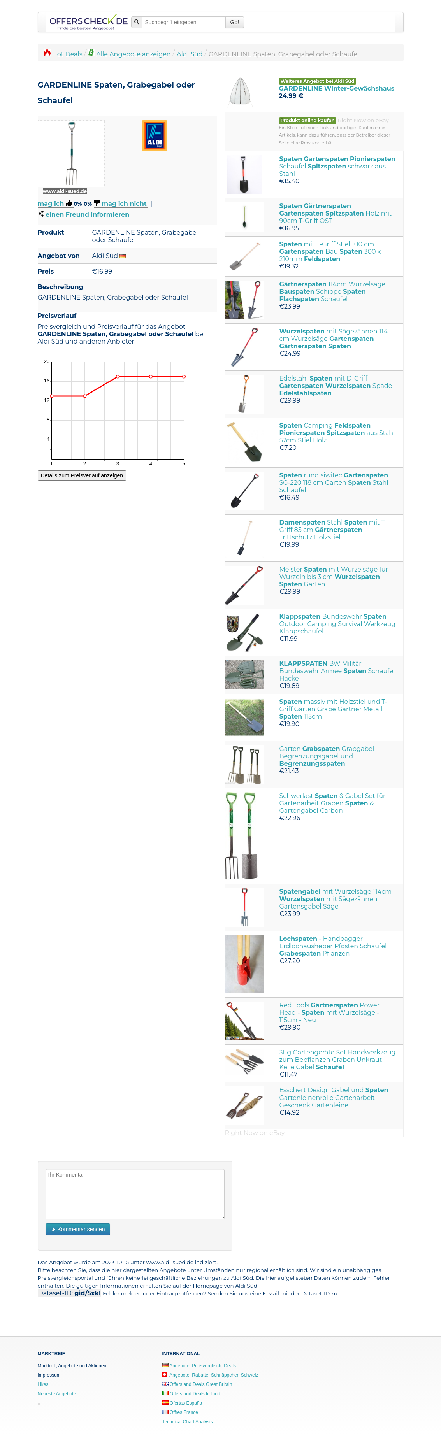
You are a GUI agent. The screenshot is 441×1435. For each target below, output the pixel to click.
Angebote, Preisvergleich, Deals (199, 1365)
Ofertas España (182, 1403)
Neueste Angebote (57, 1393)
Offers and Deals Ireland (191, 1393)
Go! (234, 22)
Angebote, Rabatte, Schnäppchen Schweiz (210, 1375)
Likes (43, 1384)
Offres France (180, 1412)
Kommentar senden (78, 1229)
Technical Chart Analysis (187, 1421)
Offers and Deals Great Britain (197, 1384)
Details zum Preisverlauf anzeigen (82, 475)
